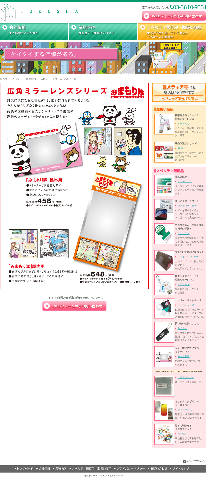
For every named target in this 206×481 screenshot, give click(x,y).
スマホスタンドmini (188, 256)
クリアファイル (186, 377)
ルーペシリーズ (186, 305)
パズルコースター (187, 205)
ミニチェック (185, 181)
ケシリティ (184, 233)
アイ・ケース (185, 409)
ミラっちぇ (184, 123)
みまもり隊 (184, 356)
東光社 (3, 79)
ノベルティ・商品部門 (24, 79)
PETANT (182, 434)
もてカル (182, 328)
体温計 (181, 148)
